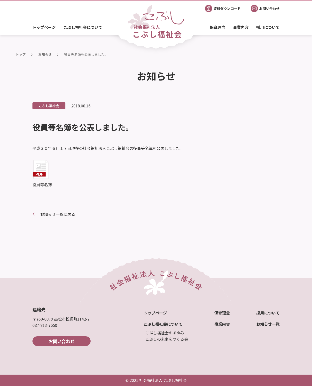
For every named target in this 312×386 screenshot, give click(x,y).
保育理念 (217, 27)
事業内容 (241, 27)
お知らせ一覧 (268, 324)
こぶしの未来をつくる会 (166, 339)
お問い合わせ (61, 341)
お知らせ (45, 54)
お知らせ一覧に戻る (57, 214)
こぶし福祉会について (82, 27)
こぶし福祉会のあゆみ (164, 333)
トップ (21, 54)
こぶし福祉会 (49, 105)
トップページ (44, 27)
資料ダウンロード (227, 8)
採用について (268, 27)
